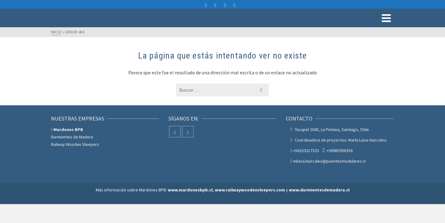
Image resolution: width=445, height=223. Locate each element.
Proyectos (298, 26)
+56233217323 (306, 165)
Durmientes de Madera (72, 152)
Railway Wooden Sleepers (75, 159)
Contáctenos (359, 26)
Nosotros (326, 26)
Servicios (265, 26)
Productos (231, 26)
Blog (385, 26)
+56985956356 (340, 165)
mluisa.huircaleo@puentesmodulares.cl (362, 5)
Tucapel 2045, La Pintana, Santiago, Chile (332, 144)
